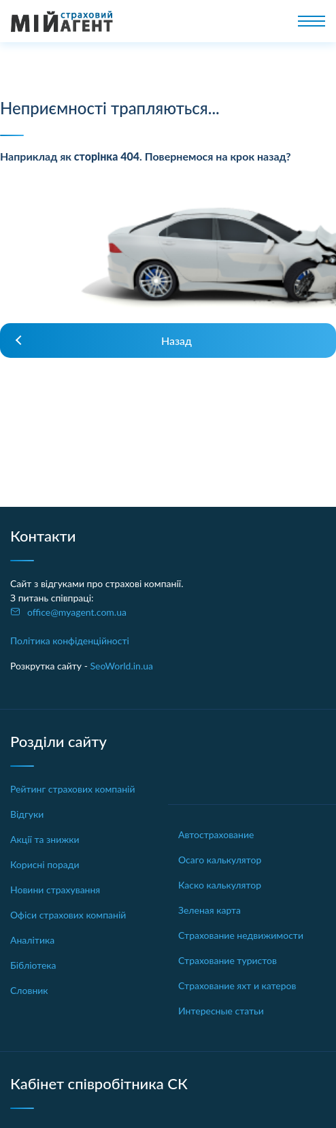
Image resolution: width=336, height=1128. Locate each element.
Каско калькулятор (219, 885)
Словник (29, 990)
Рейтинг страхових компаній (72, 789)
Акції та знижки (45, 839)
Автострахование (216, 834)
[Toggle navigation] (311, 21)
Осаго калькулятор (219, 859)
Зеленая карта (209, 910)
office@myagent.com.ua (77, 612)
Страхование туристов (227, 960)
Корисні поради (45, 864)
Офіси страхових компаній (68, 914)
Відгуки (27, 814)
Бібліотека (33, 965)
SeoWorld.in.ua (121, 665)
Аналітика (32, 940)
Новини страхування (55, 889)
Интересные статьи (221, 1010)
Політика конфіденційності (69, 640)
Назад (176, 340)
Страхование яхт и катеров (237, 985)
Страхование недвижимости (240, 935)
